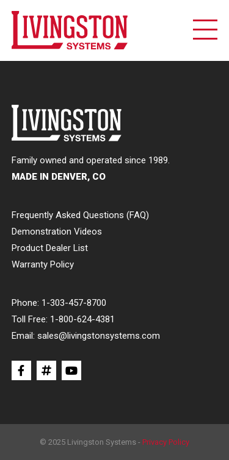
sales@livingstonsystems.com (98, 335)
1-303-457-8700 (74, 302)
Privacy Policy (165, 442)
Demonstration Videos (57, 231)
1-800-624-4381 (82, 319)
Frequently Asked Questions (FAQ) (80, 215)
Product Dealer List (50, 247)
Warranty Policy (43, 264)
